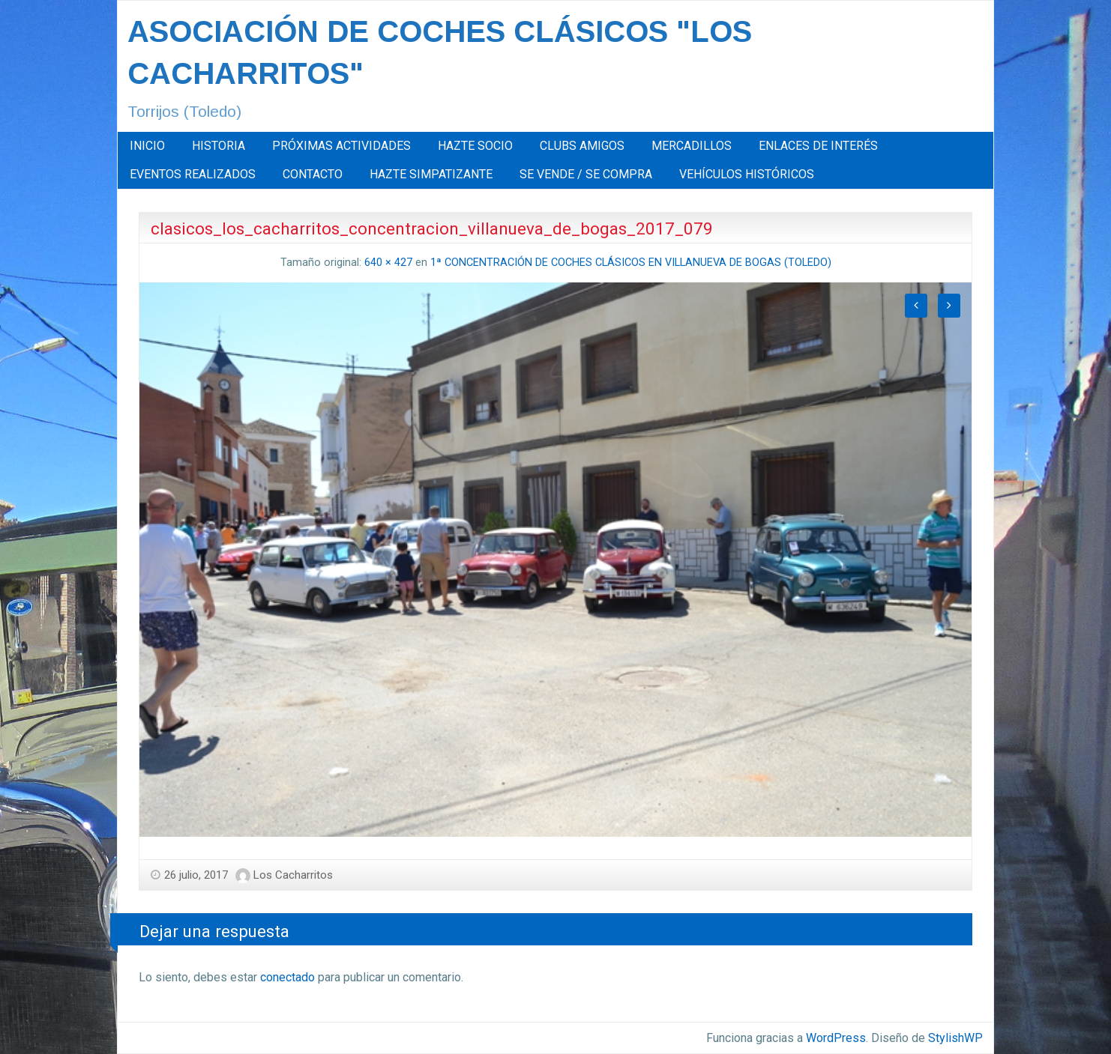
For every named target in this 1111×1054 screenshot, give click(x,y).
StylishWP (955, 1038)
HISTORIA (218, 146)
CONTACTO (313, 174)
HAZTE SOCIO (475, 146)
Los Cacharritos (293, 875)
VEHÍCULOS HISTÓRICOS (746, 174)
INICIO (147, 146)
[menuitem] (147, 146)
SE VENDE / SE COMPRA (586, 174)
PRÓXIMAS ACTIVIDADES (341, 146)
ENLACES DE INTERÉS (818, 146)
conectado (287, 977)
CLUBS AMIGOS (582, 146)
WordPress (836, 1038)
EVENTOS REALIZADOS (193, 174)
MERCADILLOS (691, 146)
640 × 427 (388, 262)
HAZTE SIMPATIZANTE (431, 174)
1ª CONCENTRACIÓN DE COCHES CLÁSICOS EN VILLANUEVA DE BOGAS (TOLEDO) (630, 262)
